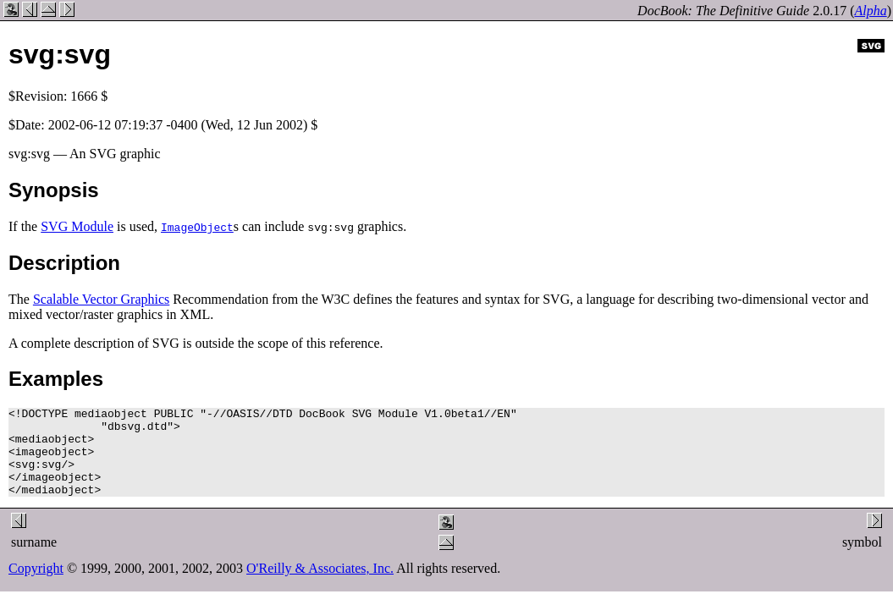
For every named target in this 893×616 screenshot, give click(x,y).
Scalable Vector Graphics (101, 299)
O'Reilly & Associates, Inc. (320, 586)
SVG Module (77, 226)
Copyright (35, 586)
